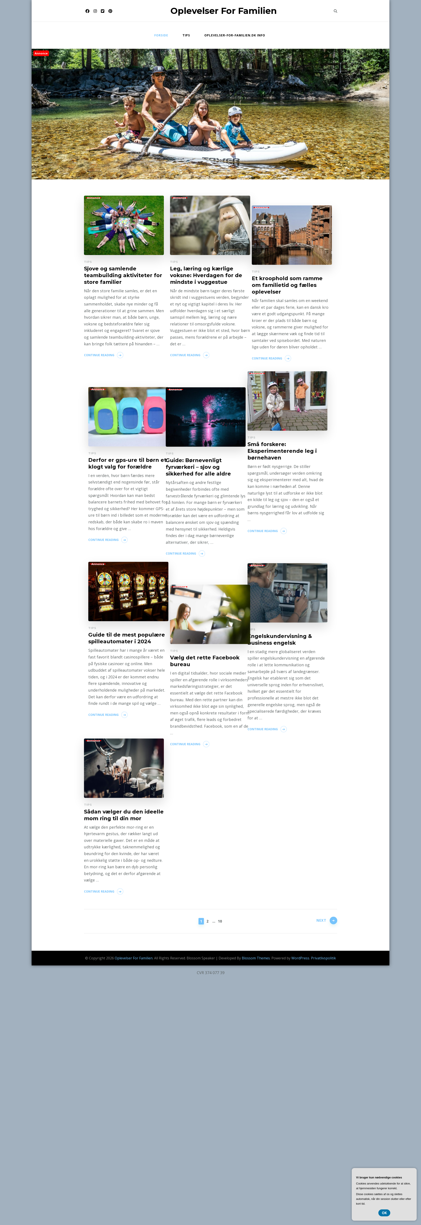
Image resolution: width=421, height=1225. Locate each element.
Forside (161, 35)
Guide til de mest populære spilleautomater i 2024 (201, 806)
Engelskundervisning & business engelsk (116, 826)
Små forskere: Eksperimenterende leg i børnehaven (118, 464)
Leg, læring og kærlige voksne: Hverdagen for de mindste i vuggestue (199, 275)
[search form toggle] (335, 11)
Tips (186, 35)
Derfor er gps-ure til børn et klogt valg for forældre (202, 630)
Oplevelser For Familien (223, 10)
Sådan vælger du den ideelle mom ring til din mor (124, 1016)
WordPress (300, 958)
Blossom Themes (256, 958)
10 (220, 921)
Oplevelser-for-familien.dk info (234, 35)
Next (321, 920)
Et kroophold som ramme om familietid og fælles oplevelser (198, 451)
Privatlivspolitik (323, 958)
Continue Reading (99, 355)
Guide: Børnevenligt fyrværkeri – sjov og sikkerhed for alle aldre (116, 641)
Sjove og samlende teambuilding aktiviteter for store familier (123, 275)
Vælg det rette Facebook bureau (198, 989)
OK (384, 1212)
